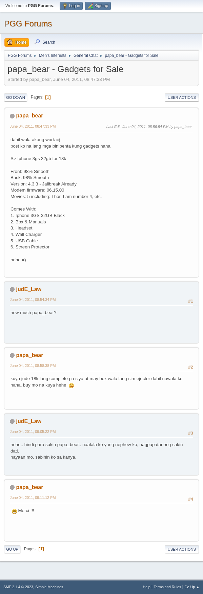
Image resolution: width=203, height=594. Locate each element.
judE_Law (28, 289)
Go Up (12, 549)
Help (146, 587)
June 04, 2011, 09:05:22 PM (33, 432)
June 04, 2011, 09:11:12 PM (33, 498)
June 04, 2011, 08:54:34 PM (33, 300)
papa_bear (29, 115)
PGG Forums (28, 23)
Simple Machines (49, 587)
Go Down (15, 97)
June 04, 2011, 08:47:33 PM (33, 126)
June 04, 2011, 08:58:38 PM (33, 366)
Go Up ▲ (192, 587)
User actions (182, 97)
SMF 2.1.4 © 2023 (18, 587)
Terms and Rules (167, 587)
